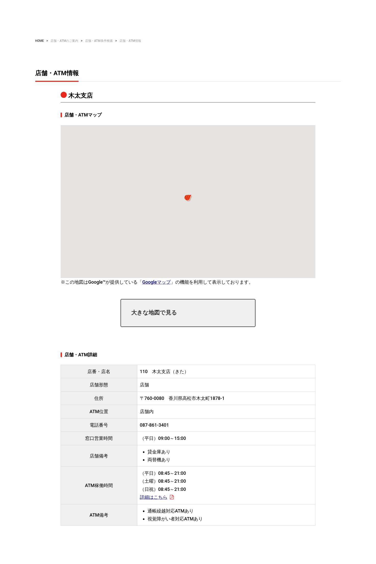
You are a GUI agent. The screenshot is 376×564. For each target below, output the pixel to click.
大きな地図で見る (154, 312)
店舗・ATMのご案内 (64, 41)
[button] (188, 198)
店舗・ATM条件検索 (99, 41)
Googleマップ (156, 282)
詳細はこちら (153, 497)
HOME (39, 41)
